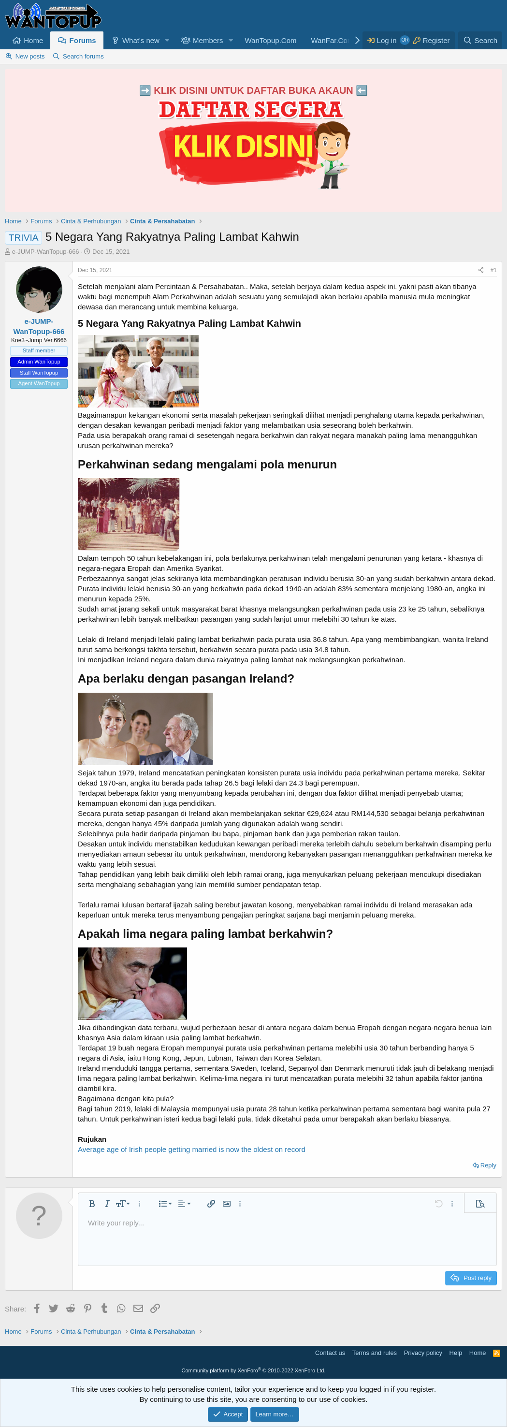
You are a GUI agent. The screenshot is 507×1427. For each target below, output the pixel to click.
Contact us (330, 1352)
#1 (494, 270)
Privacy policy (423, 1352)
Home (33, 40)
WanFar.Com (332, 40)
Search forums (83, 56)
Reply (488, 1165)
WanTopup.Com (270, 40)
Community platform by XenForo (254, 1370)
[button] (167, 40)
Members (208, 40)
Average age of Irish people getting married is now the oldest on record (191, 1149)
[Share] (481, 270)
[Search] (480, 40)
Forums (83, 40)
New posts (30, 56)
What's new (140, 40)
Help (456, 1352)
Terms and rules (374, 1352)
